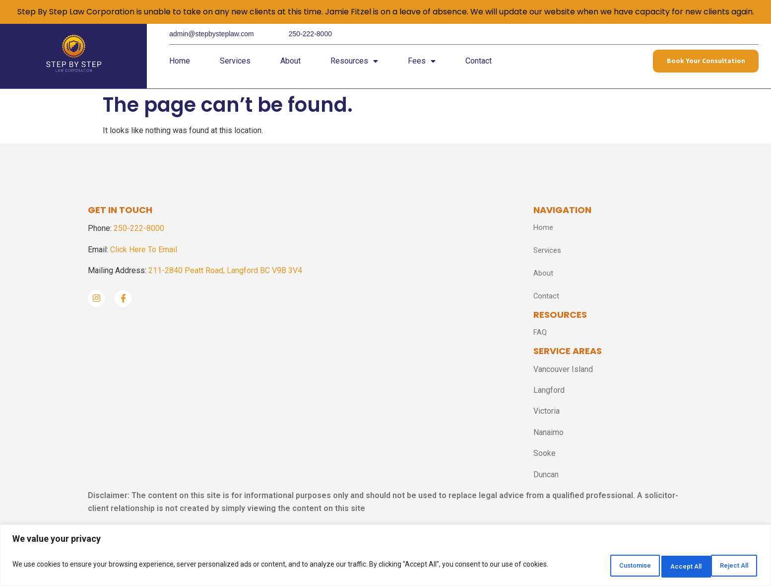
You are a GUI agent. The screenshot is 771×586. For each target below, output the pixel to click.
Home (179, 64)
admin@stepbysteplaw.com (211, 34)
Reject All (664, 567)
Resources (354, 64)
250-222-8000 (310, 34)
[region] (385, 557)
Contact (478, 64)
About (290, 64)
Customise (598, 567)
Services (235, 64)
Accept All (728, 567)
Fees (422, 64)
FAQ (540, 337)
